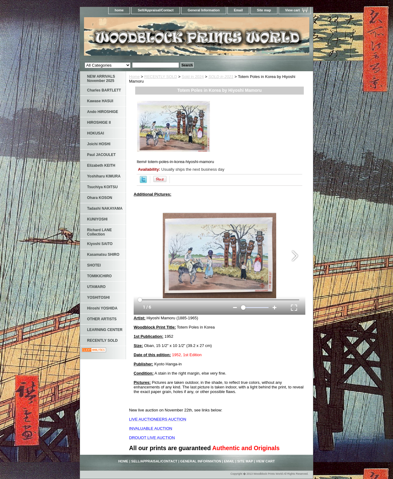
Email (238, 10)
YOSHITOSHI (98, 297)
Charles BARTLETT (104, 90)
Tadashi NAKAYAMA (105, 208)
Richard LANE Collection (99, 232)
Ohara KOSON (99, 198)
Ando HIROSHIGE (102, 112)
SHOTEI (94, 265)
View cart (292, 10)
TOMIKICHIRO (99, 276)
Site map (264, 10)
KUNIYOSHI (97, 219)
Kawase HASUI (100, 101)
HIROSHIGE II (99, 122)
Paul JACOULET (101, 155)
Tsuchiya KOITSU (102, 187)
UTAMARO (96, 287)
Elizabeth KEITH (101, 165)
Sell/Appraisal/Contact (156, 10)
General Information (204, 10)
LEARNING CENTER (104, 330)
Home (134, 76)
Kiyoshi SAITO (100, 244)
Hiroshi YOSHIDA (102, 308)
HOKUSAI (95, 133)
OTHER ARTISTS (101, 319)
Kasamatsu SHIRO (103, 254)
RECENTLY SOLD (160, 76)
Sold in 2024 (193, 76)
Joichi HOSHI (98, 144)
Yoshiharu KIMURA (103, 176)
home (119, 10)
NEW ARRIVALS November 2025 (101, 78)
